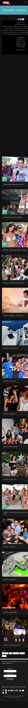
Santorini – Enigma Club (10, 612)
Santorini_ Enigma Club (10, 479)
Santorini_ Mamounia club (11, 446)
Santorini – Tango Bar (9, 546)
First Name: (10, 669)
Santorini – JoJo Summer (10, 579)
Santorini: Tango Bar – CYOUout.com (13, 315)
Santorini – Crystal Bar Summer (12, 645)
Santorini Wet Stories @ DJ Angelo (13, 217)
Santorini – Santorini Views (11, 348)
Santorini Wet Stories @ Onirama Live (14, 184)
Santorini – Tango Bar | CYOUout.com (14, 283)
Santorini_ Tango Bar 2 (10, 414)
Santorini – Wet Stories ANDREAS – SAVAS (15, 250)
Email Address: (10, 673)
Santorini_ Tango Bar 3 (10, 381)
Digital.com (16, 697)
